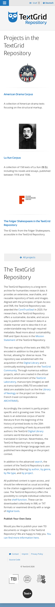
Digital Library (31, 362)
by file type (10, 473)
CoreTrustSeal (26, 309)
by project (27, 473)
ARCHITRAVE (10, 400)
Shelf (36, 2)
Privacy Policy (37, 554)
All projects (29, 257)
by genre (45, 469)
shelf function (19, 499)
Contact (15, 554)
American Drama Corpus (18, 94)
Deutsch (49, 3)
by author (33, 469)
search (38, 461)
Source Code (14, 559)
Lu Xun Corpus (12, 157)
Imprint (25, 554)
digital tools (13, 511)
